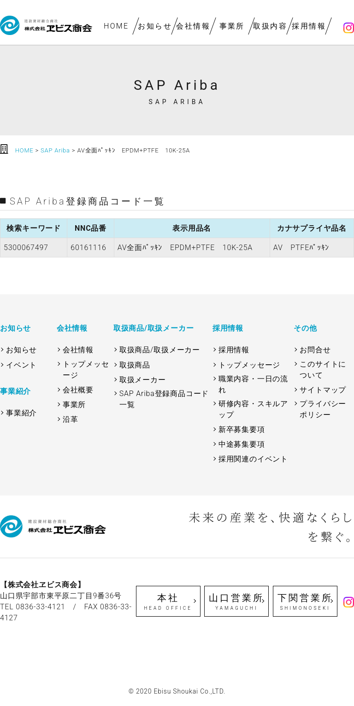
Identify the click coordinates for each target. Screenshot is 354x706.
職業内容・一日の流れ (253, 384)
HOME (116, 26)
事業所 (232, 26)
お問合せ (315, 349)
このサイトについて (323, 369)
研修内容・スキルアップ (253, 409)
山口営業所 (236, 602)
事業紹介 (21, 412)
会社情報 (194, 26)
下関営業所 (305, 602)
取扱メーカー (142, 379)
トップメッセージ (86, 369)
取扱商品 (134, 365)
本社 (168, 602)
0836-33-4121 (40, 606)
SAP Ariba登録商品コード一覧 (164, 399)
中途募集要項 (241, 444)
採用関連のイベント (253, 459)
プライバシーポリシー (323, 409)
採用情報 (309, 26)
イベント (21, 365)
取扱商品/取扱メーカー (159, 349)
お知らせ (155, 26)
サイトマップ (323, 389)
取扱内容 (271, 26)
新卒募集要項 (241, 429)
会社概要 (78, 389)
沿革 (70, 419)
